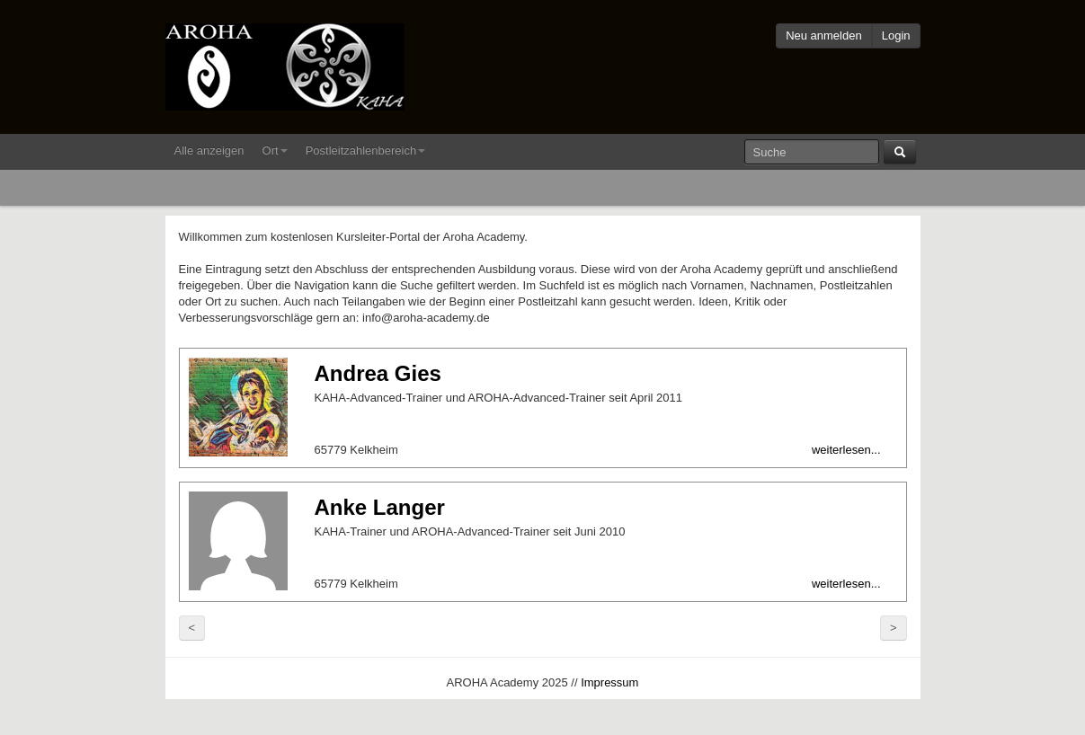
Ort (275, 150)
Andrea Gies (378, 373)
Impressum (609, 682)
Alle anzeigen (209, 150)
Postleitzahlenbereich (366, 150)
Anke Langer (380, 507)
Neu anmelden (824, 35)
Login (896, 35)
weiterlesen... (846, 449)
